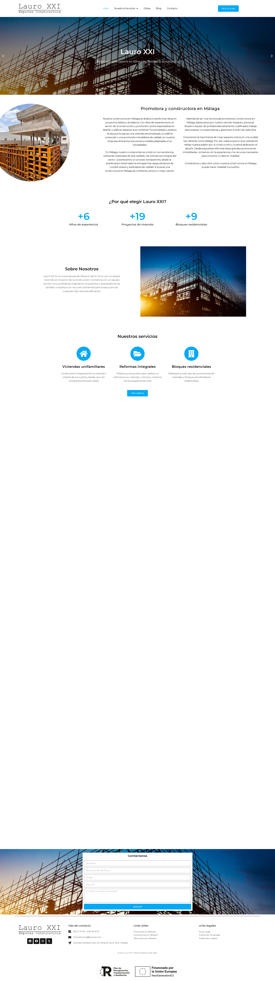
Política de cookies (208, 938)
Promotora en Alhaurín (145, 932)
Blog (158, 8)
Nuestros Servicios (126, 8)
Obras (147, 8)
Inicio (106, 8)
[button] (3, 56)
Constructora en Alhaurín (146, 935)
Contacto (172, 8)
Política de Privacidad (209, 935)
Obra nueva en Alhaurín (145, 938)
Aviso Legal (204, 932)
